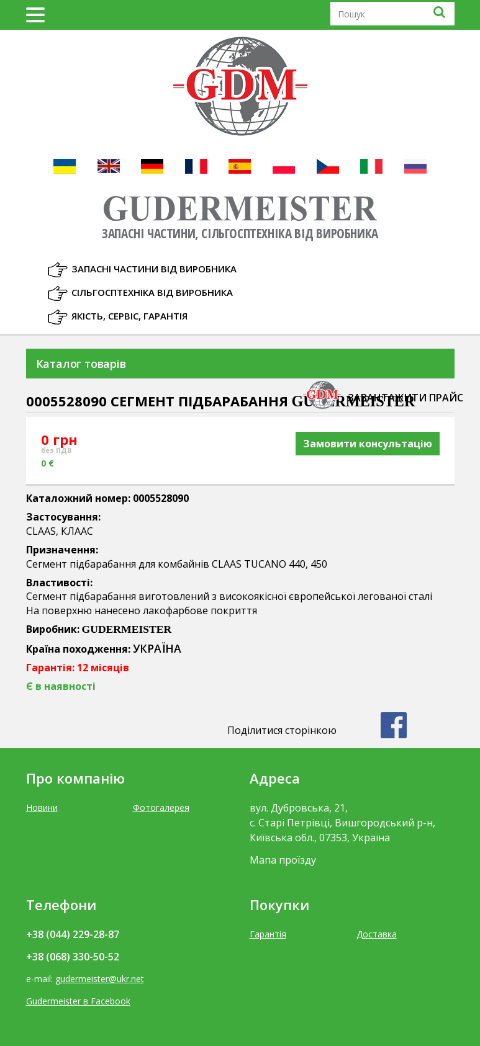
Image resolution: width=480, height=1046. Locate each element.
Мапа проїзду (283, 860)
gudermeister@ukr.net (99, 979)
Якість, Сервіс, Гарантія (129, 316)
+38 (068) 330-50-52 (72, 956)
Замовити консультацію (367, 443)
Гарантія (268, 934)
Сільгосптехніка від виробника (152, 292)
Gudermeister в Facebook (78, 1001)
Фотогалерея (161, 807)
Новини (42, 807)
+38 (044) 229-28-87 (72, 934)
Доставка (376, 934)
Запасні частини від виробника (154, 268)
